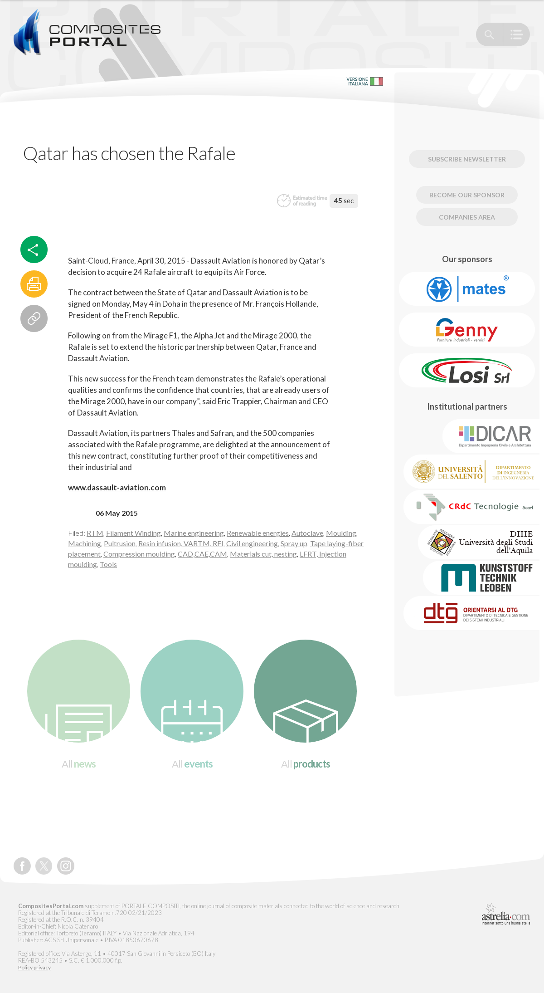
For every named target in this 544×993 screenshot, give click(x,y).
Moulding (341, 532)
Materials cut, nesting (263, 553)
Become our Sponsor (467, 195)
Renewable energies (258, 532)
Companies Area (467, 217)
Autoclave (307, 532)
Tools (108, 564)
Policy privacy (34, 967)
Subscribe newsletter (467, 159)
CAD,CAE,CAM (202, 553)
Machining (84, 543)
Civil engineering (252, 543)
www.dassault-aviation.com (117, 487)
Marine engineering (194, 532)
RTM (95, 532)
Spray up (294, 543)
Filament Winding (133, 532)
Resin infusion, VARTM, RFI (180, 543)
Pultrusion (120, 543)
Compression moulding (139, 553)
